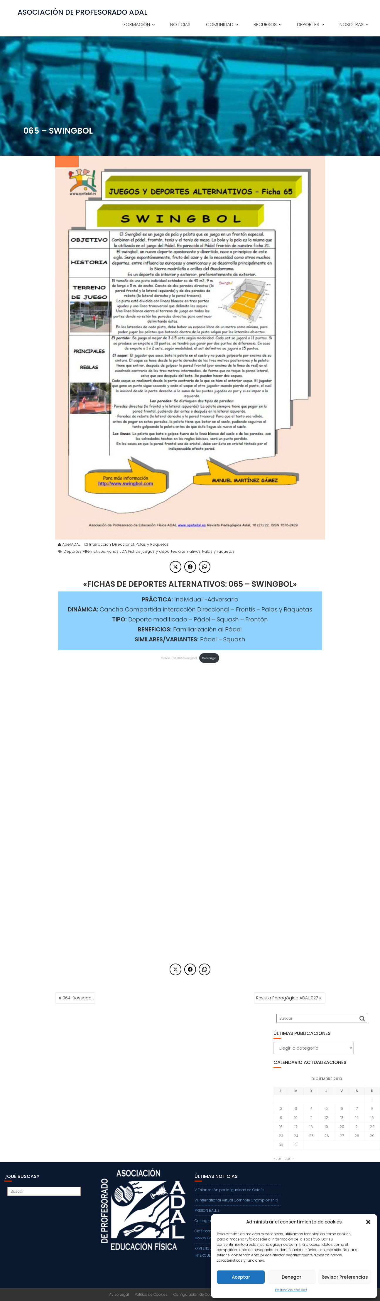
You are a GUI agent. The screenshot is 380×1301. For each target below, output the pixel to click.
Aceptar (241, 1277)
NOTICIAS (180, 24)
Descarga (209, 658)
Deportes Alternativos (84, 551)
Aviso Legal (119, 1294)
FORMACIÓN (137, 24)
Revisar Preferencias (345, 1277)
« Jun (277, 1158)
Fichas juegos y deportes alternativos (164, 551)
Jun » (289, 1158)
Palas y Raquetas (152, 544)
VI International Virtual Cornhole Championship (236, 1200)
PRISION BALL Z (207, 1210)
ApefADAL (69, 544)
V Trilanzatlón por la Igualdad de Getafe (229, 1189)
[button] (368, 1222)
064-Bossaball (78, 998)
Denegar (291, 1277)
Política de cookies (291, 1289)
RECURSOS (265, 24)
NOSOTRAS (352, 24)
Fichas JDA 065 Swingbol (179, 658)
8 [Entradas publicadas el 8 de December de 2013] (372, 1108)
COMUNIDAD (219, 24)
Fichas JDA (117, 551)
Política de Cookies (151, 1294)
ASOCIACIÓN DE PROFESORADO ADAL (82, 12)
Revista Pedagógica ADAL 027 (287, 998)
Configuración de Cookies (196, 1294)
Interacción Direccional (111, 544)
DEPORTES (308, 24)
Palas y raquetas (218, 551)
